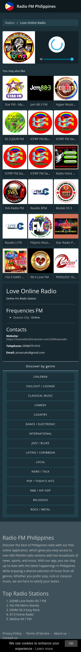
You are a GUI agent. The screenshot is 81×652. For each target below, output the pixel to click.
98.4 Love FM (39, 277)
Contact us (10, 638)
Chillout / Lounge (40, 386)
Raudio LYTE (13, 242)
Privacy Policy (12, 633)
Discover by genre (40, 366)
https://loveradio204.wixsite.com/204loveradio (36, 339)
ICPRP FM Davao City (19, 173)
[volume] (58, 59)
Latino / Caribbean (40, 452)
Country (40, 414)
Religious (40, 500)
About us (60, 633)
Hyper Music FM (67, 104)
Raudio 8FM (38, 208)
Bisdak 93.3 (64, 208)
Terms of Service (37, 633)
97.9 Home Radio (21, 614)
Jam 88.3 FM (38, 104)
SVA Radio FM (14, 208)
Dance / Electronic (41, 424)
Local (40, 462)
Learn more (44, 648)
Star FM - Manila (16, 104)
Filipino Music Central (45, 242)
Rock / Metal (41, 509)
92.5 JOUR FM (14, 139)
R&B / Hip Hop (40, 490)
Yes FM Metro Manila (24, 605)
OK (71, 643)
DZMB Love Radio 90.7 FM (28, 601)
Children (40, 377)
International (40, 433)
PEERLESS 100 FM (68, 277)
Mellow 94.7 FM (21, 619)
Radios (10, 23)
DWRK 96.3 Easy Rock (25, 610)
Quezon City (21, 317)
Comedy (41, 405)
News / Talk (40, 471)
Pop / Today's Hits (40, 481)
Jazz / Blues (40, 443)
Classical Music (40, 396)
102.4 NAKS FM (15, 277)
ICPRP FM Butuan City (45, 139)
